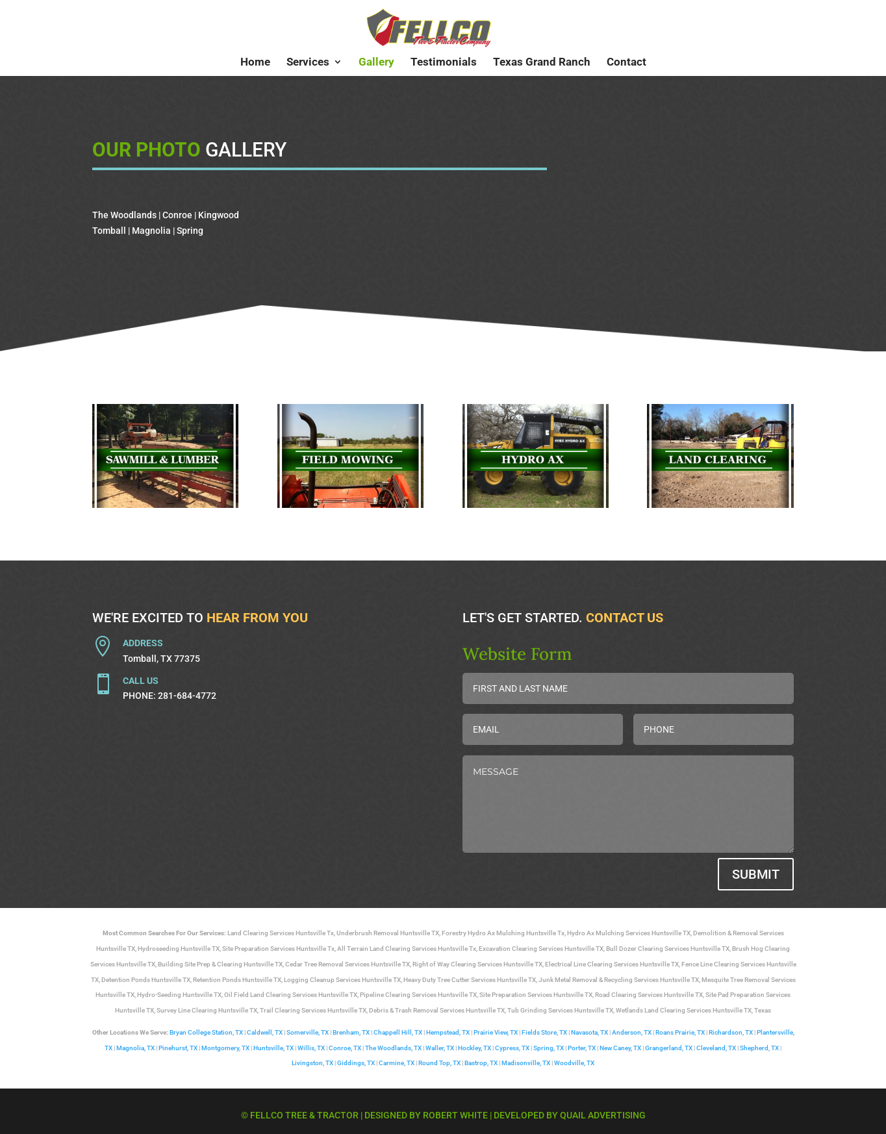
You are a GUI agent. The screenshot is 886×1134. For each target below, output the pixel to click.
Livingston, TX (312, 1062)
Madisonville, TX (525, 1062)
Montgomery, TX (225, 1048)
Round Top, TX (439, 1062)
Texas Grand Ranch (541, 62)
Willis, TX (311, 1048)
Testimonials (444, 62)
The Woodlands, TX (393, 1048)
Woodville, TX (574, 1062)
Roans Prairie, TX (680, 1032)
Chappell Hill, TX (397, 1032)
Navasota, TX (589, 1032)
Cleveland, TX (716, 1048)
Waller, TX (439, 1048)
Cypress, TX (512, 1048)
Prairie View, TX (496, 1032)
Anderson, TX (632, 1032)
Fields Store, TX (544, 1032)
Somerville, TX (307, 1032)
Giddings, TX (356, 1062)
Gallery (376, 62)
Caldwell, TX (265, 1032)
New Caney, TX (620, 1048)
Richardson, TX (731, 1032)
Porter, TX (582, 1048)
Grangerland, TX (668, 1048)
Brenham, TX (351, 1032)
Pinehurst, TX (177, 1048)
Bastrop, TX (481, 1062)
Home (255, 62)
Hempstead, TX (448, 1032)
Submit (755, 874)
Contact (626, 62)
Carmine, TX (396, 1062)
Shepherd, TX (759, 1048)
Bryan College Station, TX (206, 1032)
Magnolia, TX (135, 1048)
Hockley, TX (474, 1048)
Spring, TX (548, 1048)
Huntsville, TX (273, 1048)
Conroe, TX (345, 1048)
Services (307, 62)
